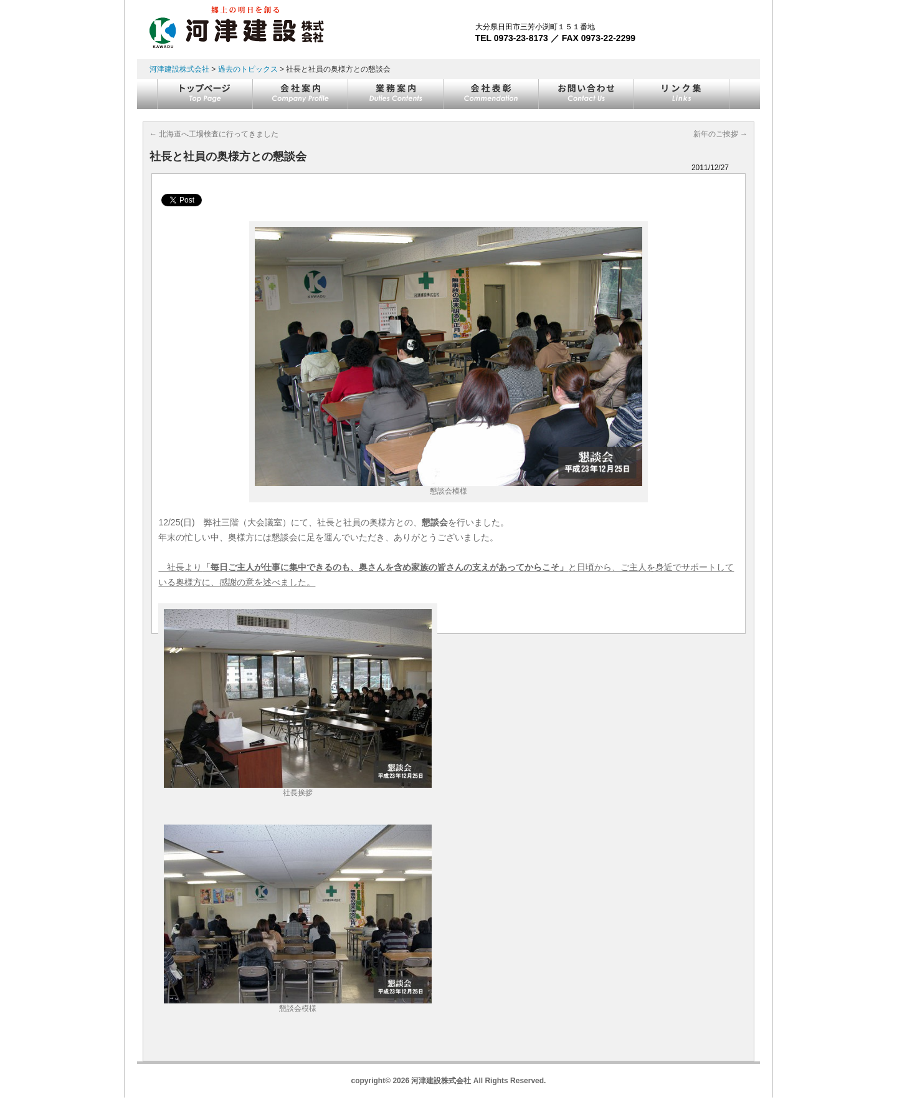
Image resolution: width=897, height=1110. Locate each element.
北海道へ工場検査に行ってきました (214, 134)
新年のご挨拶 (720, 134)
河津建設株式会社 (179, 69)
